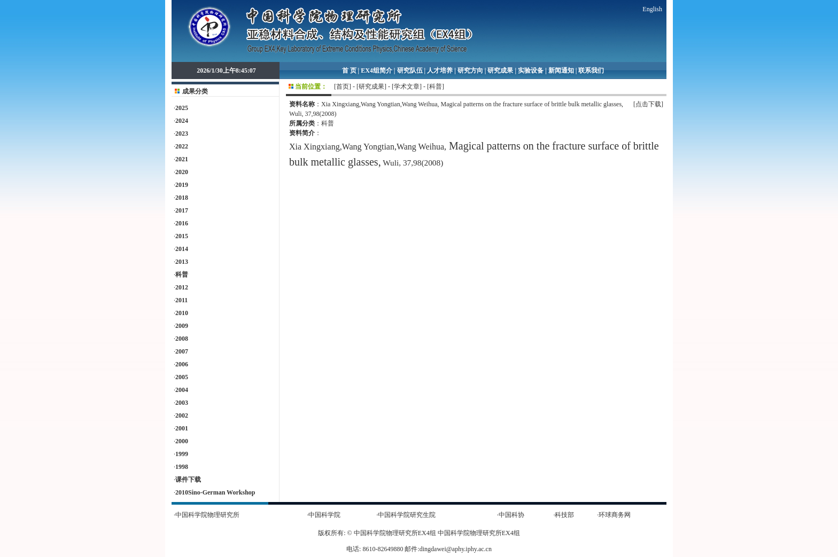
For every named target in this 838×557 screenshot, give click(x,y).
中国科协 (511, 515)
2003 (181, 402)
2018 (181, 197)
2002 (181, 415)
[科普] (435, 86)
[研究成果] (371, 86)
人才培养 (440, 70)
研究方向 (470, 70)
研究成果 (500, 70)
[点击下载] (648, 104)
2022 (181, 146)
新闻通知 (561, 70)
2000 (181, 441)
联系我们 (591, 70)
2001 (181, 428)
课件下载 (188, 479)
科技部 (564, 515)
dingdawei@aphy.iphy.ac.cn (456, 549)
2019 (181, 185)
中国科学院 (324, 515)
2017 (181, 210)
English (652, 9)
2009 (181, 326)
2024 (181, 120)
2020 (181, 172)
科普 (181, 274)
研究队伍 (410, 70)
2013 (181, 261)
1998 (181, 466)
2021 (181, 159)
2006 (181, 364)
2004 (181, 390)
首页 (342, 86)
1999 (181, 454)
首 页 (349, 70)
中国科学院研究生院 (407, 515)
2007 (181, 351)
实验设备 (531, 70)
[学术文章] (407, 86)
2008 (181, 338)
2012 (181, 287)
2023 (181, 133)
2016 (181, 223)
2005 (181, 377)
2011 (181, 300)
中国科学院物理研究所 (207, 515)
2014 (181, 249)
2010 (181, 313)
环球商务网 (615, 515)
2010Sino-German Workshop (215, 492)
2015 (181, 236)
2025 (181, 108)
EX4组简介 (376, 70)
